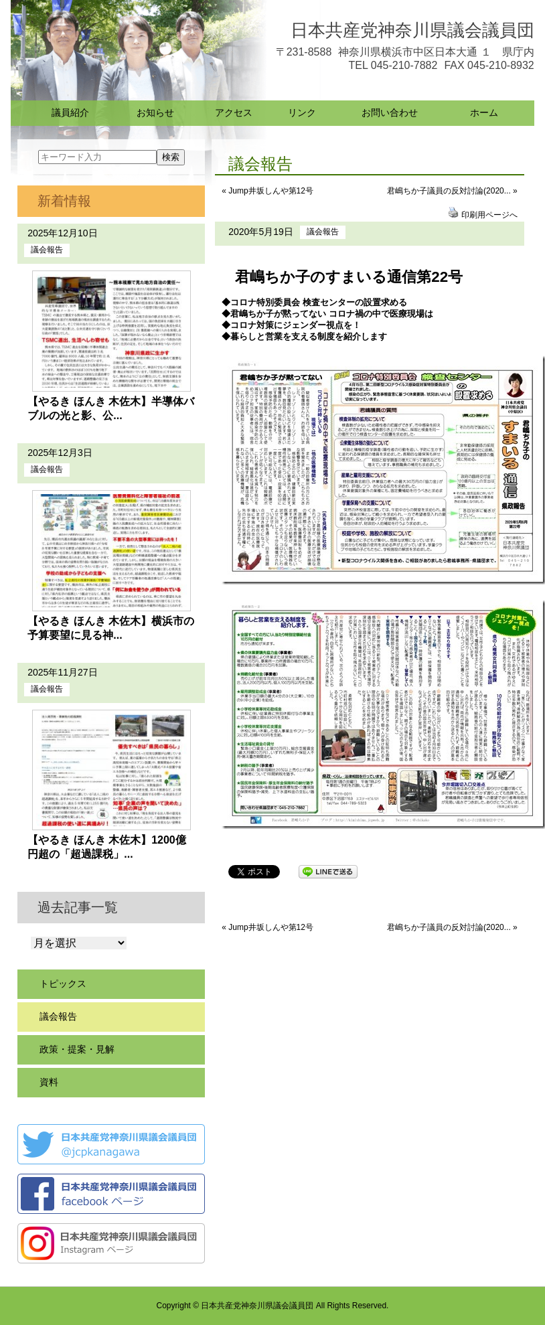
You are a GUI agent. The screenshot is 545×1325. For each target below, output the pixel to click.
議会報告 (323, 231)
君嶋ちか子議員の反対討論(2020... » (452, 191)
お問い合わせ (390, 112)
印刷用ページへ (489, 215)
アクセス (233, 112)
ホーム (484, 112)
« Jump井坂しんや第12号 (267, 191)
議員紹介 (70, 112)
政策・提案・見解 (77, 1049)
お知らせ (155, 112)
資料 (49, 1082)
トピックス (63, 983)
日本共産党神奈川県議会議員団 (412, 30)
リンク (302, 112)
